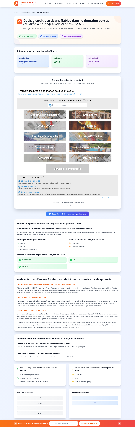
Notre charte (71, 3)
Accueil (48, 3)
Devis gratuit (113, 3)
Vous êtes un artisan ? (112, 197)
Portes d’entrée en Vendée (27, 12)
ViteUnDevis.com (104, 197)
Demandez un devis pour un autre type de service (67, 214)
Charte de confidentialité (87, 197)
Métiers (59, 3)
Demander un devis (95, 3)
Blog (82, 3)
